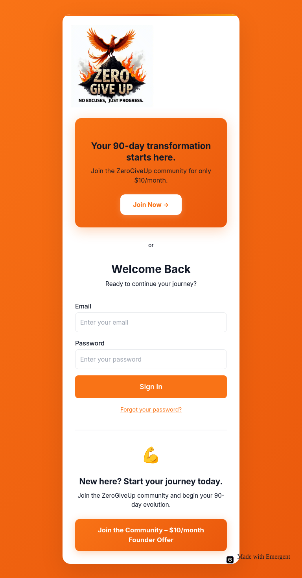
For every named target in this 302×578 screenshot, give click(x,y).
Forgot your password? (151, 409)
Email (83, 306)
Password (90, 343)
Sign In (151, 386)
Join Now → (151, 205)
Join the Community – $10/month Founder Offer (151, 535)
